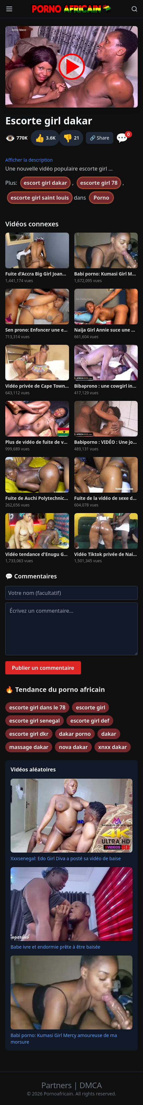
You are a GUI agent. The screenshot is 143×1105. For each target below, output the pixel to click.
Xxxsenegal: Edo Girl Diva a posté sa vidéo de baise (66, 858)
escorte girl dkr (29, 733)
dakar (108, 733)
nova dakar (73, 747)
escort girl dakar (45, 182)
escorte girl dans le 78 (37, 707)
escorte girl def (89, 720)
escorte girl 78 (99, 182)
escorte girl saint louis (40, 197)
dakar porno (75, 733)
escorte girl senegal (34, 720)
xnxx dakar (112, 747)
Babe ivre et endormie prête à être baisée (55, 947)
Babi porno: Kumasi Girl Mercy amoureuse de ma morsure (64, 1038)
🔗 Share (99, 138)
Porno (101, 197)
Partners (57, 1085)
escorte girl (90, 707)
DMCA (91, 1085)
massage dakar (28, 747)
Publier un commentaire (43, 667)
